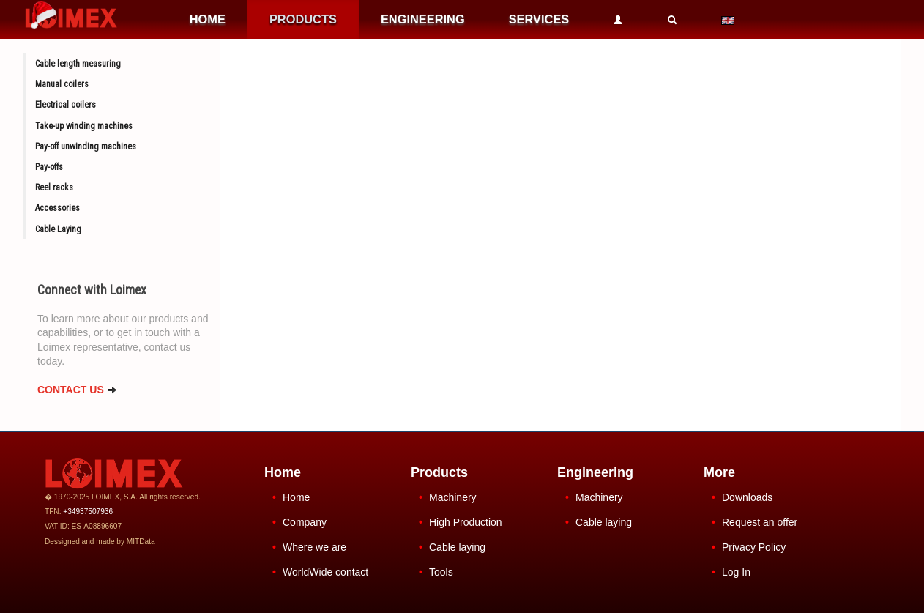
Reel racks (54, 187)
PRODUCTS (303, 19)
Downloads (747, 497)
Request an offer (759, 522)
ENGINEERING (423, 19)
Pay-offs (49, 167)
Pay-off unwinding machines (85, 146)
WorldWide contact (325, 572)
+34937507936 (88, 512)
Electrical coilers (65, 105)
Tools (441, 572)
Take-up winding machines (84, 126)
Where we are (314, 547)
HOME (208, 19)
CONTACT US (77, 389)
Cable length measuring (78, 64)
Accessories (57, 208)
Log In (736, 572)
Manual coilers (62, 84)
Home (296, 497)
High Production (465, 522)
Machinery (453, 497)
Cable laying (457, 547)
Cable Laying (58, 229)
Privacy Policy (754, 547)
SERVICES (539, 19)
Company (305, 522)
